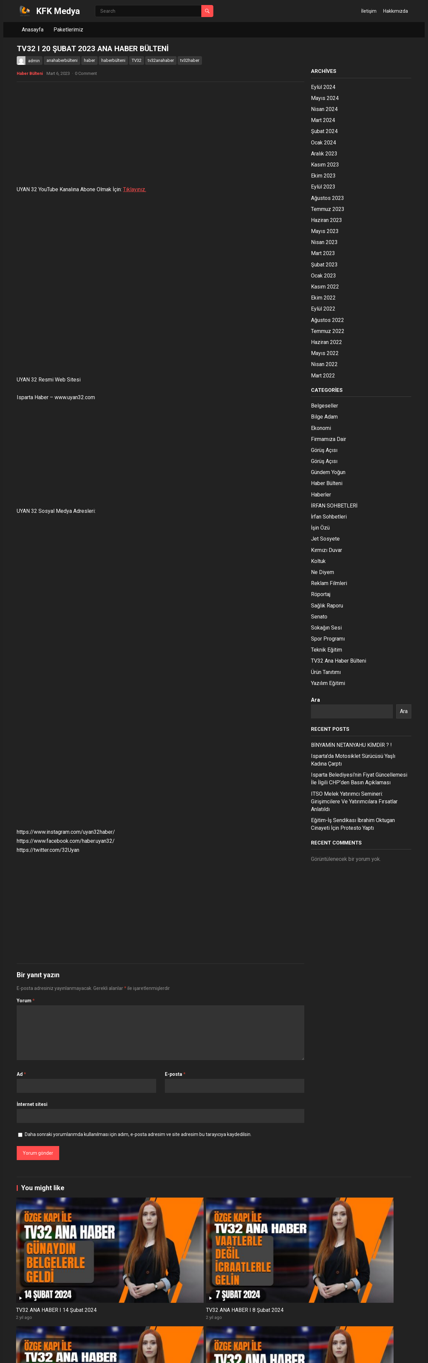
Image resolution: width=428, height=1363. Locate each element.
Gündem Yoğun (328, 472)
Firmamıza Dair (328, 439)
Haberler (321, 494)
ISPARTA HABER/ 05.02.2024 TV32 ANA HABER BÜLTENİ (289, 1251)
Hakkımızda (395, 11)
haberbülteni (113, 60)
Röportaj (320, 594)
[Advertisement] (160, 135)
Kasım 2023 (325, 164)
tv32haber (189, 60)
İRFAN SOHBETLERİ (334, 505)
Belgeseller (324, 406)
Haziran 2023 (326, 220)
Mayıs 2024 (325, 98)
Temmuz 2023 (327, 209)
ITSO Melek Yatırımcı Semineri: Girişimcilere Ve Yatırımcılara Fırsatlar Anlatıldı (354, 801)
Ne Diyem (322, 572)
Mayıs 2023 (325, 231)
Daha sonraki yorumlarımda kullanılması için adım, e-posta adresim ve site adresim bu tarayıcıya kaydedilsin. (138, 1134)
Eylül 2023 (323, 187)
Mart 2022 (323, 375)
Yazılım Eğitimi (328, 683)
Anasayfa (32, 29)
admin (34, 61)
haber (89, 60)
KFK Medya (58, 11)
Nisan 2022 (324, 364)
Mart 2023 (323, 253)
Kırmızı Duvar (326, 550)
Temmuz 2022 (327, 331)
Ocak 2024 (323, 142)
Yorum (26, 1000)
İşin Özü (320, 528)
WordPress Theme (74, 1353)
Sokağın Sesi (326, 627)
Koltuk (318, 561)
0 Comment (86, 73)
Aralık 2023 (324, 153)
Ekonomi (321, 428)
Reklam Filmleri (329, 583)
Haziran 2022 (326, 342)
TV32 (136, 60)
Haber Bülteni (30, 73)
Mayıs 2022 (325, 353)
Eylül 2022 (323, 309)
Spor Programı (328, 639)
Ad (21, 1074)
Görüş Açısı (324, 450)
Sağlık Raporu (327, 605)
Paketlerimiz (68, 29)
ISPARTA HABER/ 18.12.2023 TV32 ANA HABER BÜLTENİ (369, 1324)
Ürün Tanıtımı (326, 672)
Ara (315, 700)
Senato (319, 616)
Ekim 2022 (323, 298)
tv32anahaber (161, 60)
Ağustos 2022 (327, 320)
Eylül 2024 (323, 87)
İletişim (369, 11)
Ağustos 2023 (327, 198)
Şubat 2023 (324, 264)
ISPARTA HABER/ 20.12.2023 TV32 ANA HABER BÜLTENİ (210, 1324)
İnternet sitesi (32, 1104)
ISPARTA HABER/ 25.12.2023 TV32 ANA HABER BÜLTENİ (130, 1324)
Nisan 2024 (324, 109)
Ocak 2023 (323, 275)
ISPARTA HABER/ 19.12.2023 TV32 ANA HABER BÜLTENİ (289, 1324)
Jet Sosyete (325, 539)
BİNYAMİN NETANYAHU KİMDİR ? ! (351, 745)
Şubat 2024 (324, 131)
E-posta (175, 1074)
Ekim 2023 (323, 176)
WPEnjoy (107, 1353)
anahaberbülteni (62, 60)
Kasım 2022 (325, 286)
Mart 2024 (323, 120)
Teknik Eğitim (326, 650)
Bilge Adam (324, 417)
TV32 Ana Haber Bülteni (338, 661)
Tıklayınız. (134, 189)
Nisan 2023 (324, 242)
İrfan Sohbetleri (329, 517)
